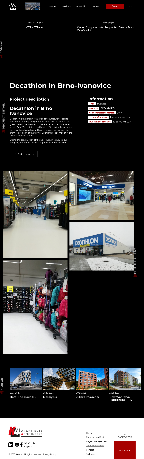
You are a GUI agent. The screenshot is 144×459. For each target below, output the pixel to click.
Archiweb (90, 454)
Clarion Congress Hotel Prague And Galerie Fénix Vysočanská (105, 28)
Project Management (96, 441)
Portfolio (81, 6)
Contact (96, 6)
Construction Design (96, 437)
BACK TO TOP (125, 437)
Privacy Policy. (49, 454)
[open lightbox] (35, 214)
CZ (131, 6)
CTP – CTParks (34, 27)
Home (52, 6)
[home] (12, 6)
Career (115, 6)
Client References (95, 445)
